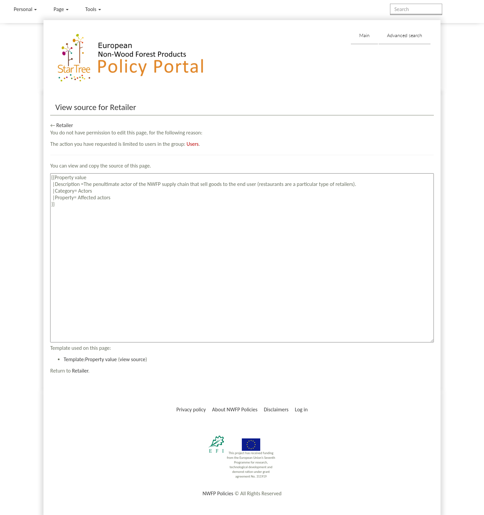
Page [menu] (61, 9)
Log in (301, 409)
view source (133, 359)
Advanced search (404, 35)
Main (364, 35)
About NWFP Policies (235, 409)
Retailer (64, 125)
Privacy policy (191, 409)
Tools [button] (93, 9)
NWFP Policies (217, 493)
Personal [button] (25, 9)
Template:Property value (90, 359)
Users (193, 144)
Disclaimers (276, 409)
